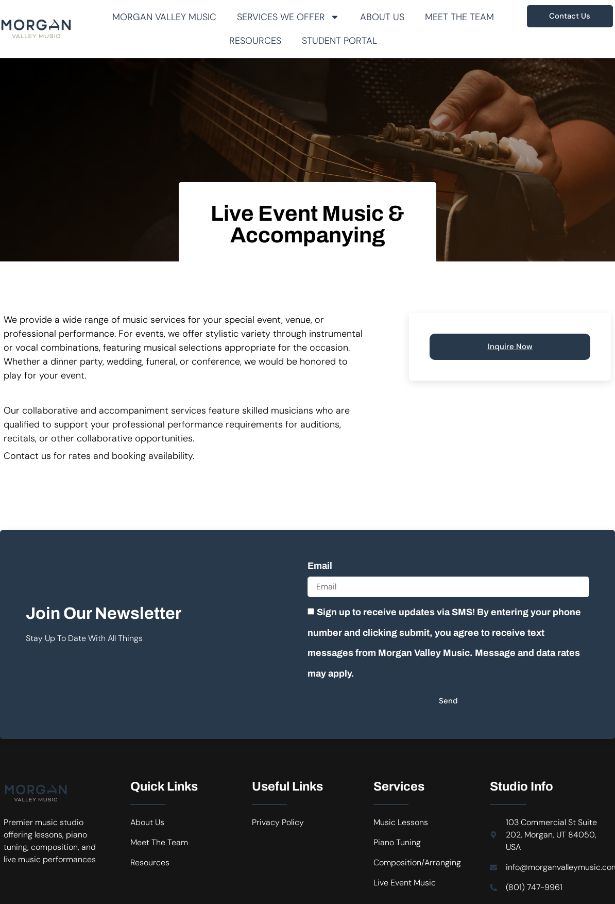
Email (320, 566)
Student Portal (339, 41)
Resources (255, 41)
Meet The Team (459, 17)
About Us (382, 17)
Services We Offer (288, 17)
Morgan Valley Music (164, 17)
